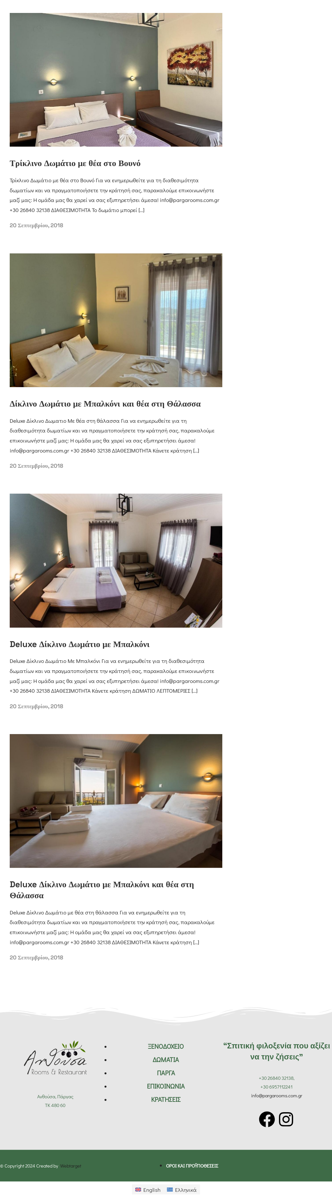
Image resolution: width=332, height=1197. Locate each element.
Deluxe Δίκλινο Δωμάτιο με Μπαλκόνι (79, 644)
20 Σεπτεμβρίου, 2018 (36, 225)
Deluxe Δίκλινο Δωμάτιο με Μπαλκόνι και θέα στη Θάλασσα (102, 890)
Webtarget (70, 1165)
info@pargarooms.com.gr (276, 1095)
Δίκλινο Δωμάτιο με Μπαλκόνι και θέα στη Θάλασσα (105, 403)
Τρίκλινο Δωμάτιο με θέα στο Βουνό (75, 163)
